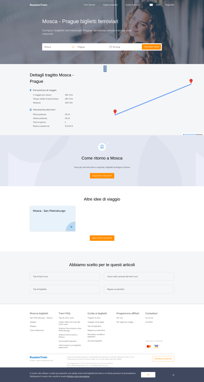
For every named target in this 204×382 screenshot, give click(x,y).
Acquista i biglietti (102, 176)
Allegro (33, 326)
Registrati (169, 5)
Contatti (149, 322)
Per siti (119, 318)
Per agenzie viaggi (124, 322)
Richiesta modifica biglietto (96, 335)
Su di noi (149, 318)
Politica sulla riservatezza (78, 376)
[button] (151, 5)
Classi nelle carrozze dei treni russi (69, 323)
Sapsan (33, 322)
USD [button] (158, 5)
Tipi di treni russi (66, 318)
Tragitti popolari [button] (110, 5)
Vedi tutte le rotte (102, 238)
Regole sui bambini (96, 330)
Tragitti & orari (94, 318)
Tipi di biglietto (94, 326)
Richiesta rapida (163, 359)
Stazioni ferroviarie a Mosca (68, 336)
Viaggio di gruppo (96, 322)
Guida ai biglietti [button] (133, 5)
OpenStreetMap (190, 134)
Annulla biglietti (95, 341)
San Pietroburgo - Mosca (41, 318)
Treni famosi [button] (90, 5)
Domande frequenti (68, 341)
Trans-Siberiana (37, 330)
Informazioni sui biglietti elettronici (70, 346)
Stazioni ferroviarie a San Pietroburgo (70, 329)
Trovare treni (151, 47)
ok (148, 375)
